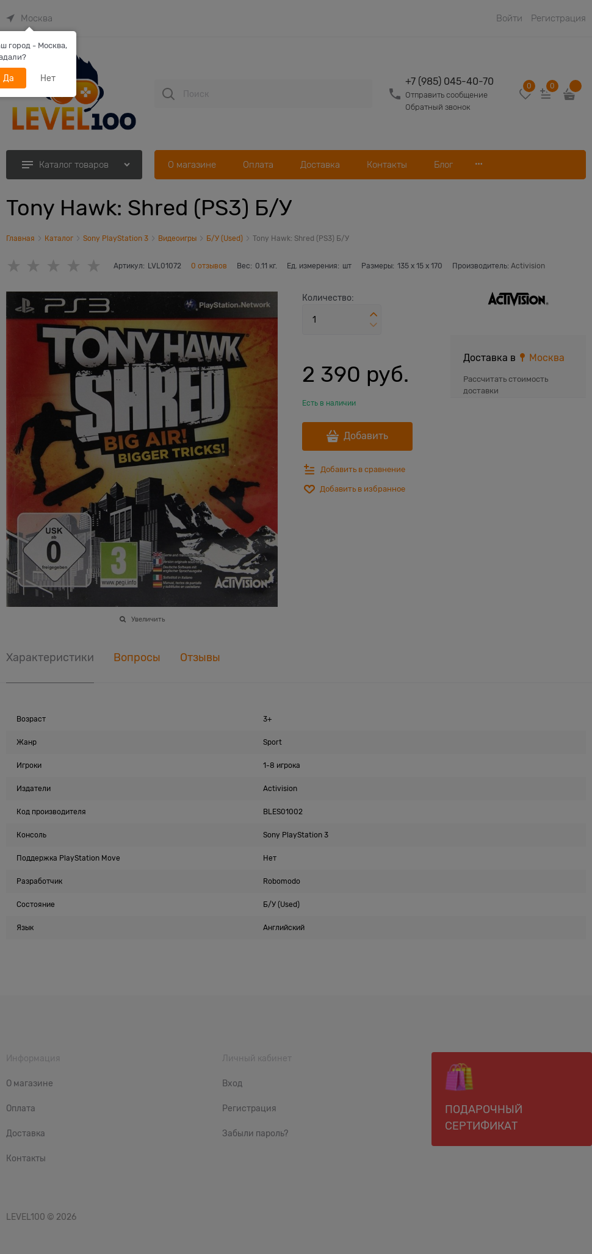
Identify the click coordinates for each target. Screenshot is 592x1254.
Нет (48, 78)
